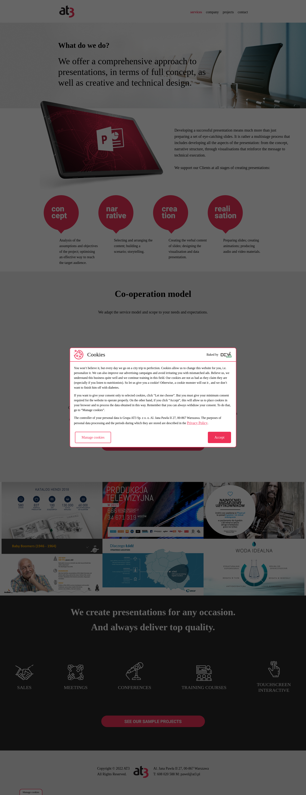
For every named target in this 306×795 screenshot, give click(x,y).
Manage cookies (93, 437)
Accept (219, 437)
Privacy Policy (197, 423)
